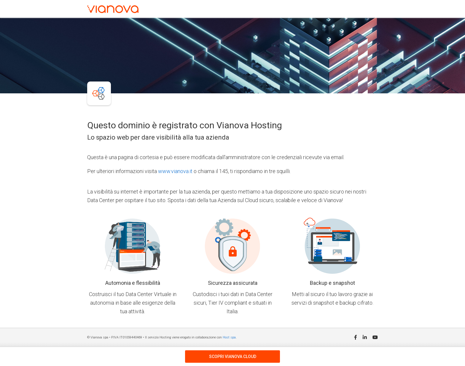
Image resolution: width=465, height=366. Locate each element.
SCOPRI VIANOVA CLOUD (232, 356)
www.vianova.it (175, 171)
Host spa (229, 337)
